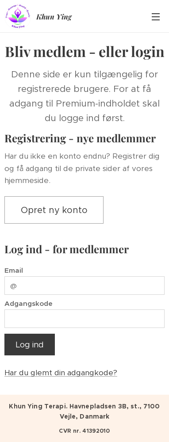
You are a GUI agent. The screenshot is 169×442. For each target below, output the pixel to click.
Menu (156, 16)
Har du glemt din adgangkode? (60, 372)
